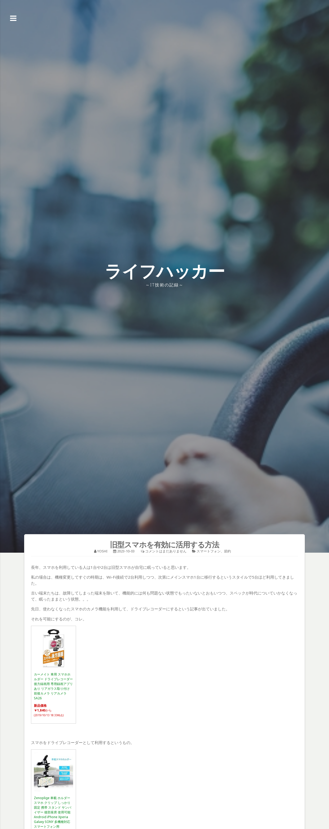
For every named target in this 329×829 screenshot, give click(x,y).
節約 (227, 551)
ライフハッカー (165, 270)
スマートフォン (209, 551)
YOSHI (102, 551)
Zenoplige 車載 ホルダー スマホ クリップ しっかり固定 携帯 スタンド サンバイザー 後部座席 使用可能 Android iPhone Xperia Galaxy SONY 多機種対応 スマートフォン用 (52, 812)
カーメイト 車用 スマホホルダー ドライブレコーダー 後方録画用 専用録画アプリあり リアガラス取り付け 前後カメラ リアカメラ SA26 (53, 686)
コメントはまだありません (165, 551)
